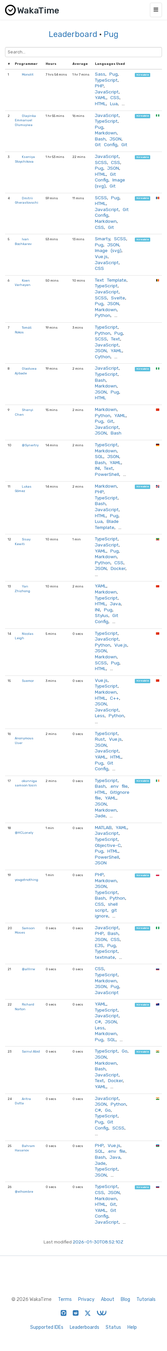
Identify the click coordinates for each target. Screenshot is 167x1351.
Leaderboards (84, 1327)
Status (113, 1327)
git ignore (106, 913)
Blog (125, 1299)
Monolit (28, 74)
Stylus (101, 615)
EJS (99, 945)
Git (124, 144)
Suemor (28, 681)
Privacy (86, 1299)
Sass (100, 74)
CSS (114, 97)
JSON (115, 138)
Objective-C (108, 845)
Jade (100, 815)
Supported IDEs (46, 1327)
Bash (100, 138)
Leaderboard (73, 34)
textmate (105, 957)
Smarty (102, 238)
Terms (65, 1299)
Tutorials (146, 1299)
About (107, 1299)
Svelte (118, 297)
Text (115, 338)
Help (132, 1327)
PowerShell (107, 474)
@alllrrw (28, 969)
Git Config (106, 144)
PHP (99, 85)
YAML (100, 97)
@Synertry (30, 445)
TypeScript (106, 80)
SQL (99, 456)
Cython (102, 356)
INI (97, 468)
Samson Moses (25, 930)
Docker (118, 568)
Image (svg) (108, 250)
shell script (106, 907)
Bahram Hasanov (25, 1148)
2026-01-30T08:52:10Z (98, 1241)
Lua (114, 103)
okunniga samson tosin (26, 783)
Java (115, 603)
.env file (119, 786)
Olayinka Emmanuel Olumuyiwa (25, 120)
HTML (100, 103)
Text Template (110, 280)
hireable (142, 74)
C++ (114, 698)
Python (102, 315)
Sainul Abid (31, 1051)
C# (98, 1021)
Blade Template (107, 524)
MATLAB (103, 827)
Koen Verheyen (23, 283)
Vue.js (101, 256)
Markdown (106, 132)
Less (100, 715)
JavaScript (107, 91)
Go (124, 1051)
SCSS (101, 162)
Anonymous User (24, 740)
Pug (111, 34)
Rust (100, 739)
